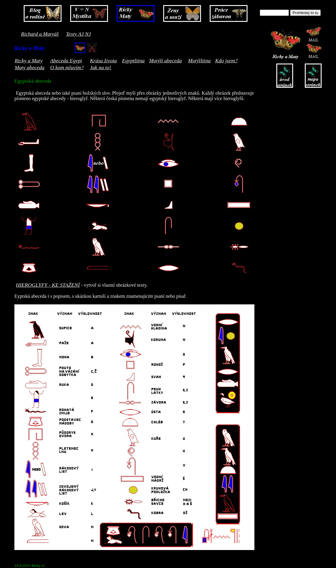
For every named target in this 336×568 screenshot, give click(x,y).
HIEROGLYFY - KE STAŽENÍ (48, 285)
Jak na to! (100, 67)
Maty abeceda (29, 67)
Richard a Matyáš (39, 34)
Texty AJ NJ (78, 34)
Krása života (103, 61)
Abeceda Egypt (66, 61)
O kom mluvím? (66, 67)
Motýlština (199, 61)
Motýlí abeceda (165, 61)
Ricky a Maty (29, 61)
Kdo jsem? (226, 61)
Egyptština (133, 61)
